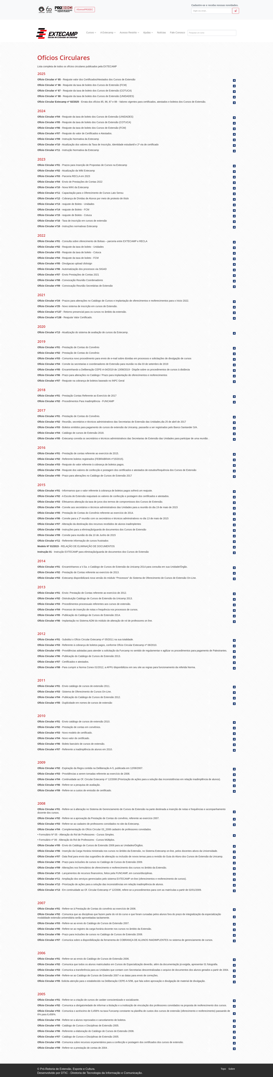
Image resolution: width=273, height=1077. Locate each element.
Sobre (231, 1068)
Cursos (91, 32)
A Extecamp (108, 32)
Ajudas (148, 32)
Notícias (161, 32)
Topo (223, 1068)
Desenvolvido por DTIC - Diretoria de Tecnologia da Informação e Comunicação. (90, 1073)
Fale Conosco (177, 32)
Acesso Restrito (129, 32)
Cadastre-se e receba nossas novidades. (214, 5)
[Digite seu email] (211, 11)
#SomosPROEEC (85, 9)
